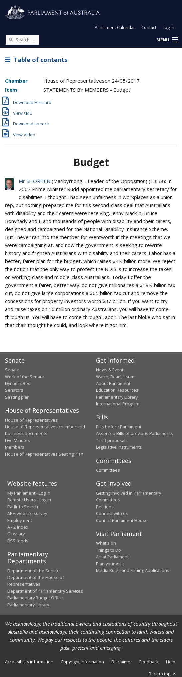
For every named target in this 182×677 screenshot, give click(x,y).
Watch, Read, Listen (115, 377)
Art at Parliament (112, 557)
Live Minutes (17, 440)
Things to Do (108, 550)
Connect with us (112, 513)
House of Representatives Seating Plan (44, 454)
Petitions (105, 507)
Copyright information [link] (82, 662)
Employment (19, 520)
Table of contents (36, 60)
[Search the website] (22, 40)
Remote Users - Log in (29, 500)
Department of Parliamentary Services (45, 591)
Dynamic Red (18, 383)
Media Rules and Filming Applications (132, 570)
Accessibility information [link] (29, 662)
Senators (14, 390)
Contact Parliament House (122, 520)
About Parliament (113, 383)
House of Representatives (31, 420)
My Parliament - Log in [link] (28, 493)
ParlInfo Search (22, 507)
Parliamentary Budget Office (35, 598)
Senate (12, 370)
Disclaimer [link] (121, 662)
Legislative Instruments (119, 447)
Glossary (16, 534)
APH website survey (27, 513)
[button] (167, 40)
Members (14, 447)
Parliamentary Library (117, 397)
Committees (108, 470)
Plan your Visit (110, 564)
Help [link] (170, 662)
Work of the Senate (24, 377)
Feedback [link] (149, 662)
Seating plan (17, 397)
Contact (148, 27)
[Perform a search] (11, 39)
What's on (106, 543)
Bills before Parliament (118, 427)
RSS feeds (17, 541)
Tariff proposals (112, 440)
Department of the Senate (33, 571)
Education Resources (117, 390)
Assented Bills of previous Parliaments (134, 433)
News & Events (111, 370)
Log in (168, 27)
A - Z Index (17, 527)
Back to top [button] (163, 674)
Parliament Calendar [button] (115, 27)
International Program (117, 404)
